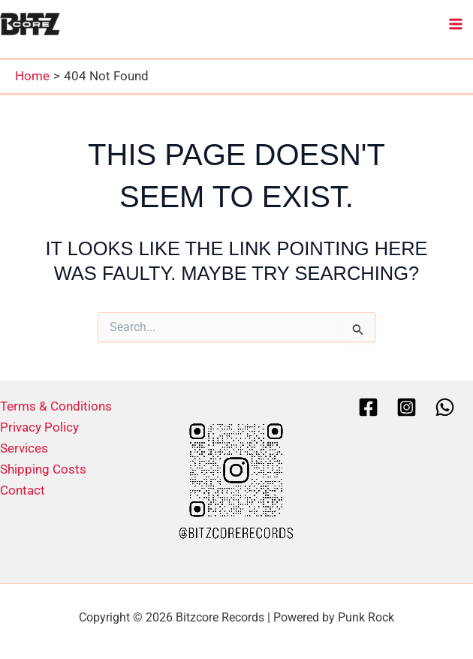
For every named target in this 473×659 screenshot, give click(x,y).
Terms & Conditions (56, 406)
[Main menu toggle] (456, 24)
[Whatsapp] (445, 407)
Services (24, 448)
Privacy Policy (39, 427)
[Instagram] (406, 407)
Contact (22, 490)
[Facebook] (368, 407)
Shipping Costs (43, 469)
